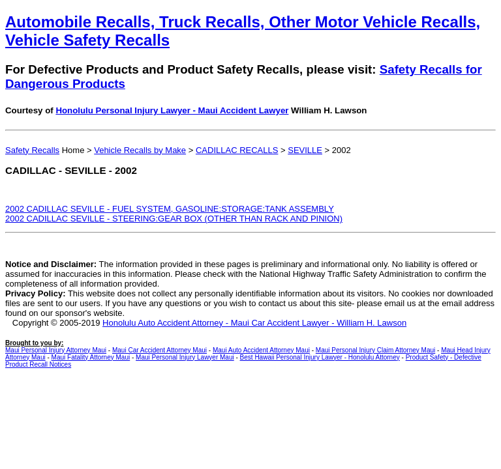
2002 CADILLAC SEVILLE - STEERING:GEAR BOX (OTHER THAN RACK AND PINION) (173, 218)
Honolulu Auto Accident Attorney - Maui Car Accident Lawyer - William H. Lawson (254, 323)
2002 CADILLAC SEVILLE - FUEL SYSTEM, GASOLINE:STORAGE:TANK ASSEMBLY (169, 209)
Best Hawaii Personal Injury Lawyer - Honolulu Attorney (320, 357)
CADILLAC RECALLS (237, 150)
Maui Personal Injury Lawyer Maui (185, 357)
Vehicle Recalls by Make (140, 150)
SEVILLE (305, 150)
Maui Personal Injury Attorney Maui (55, 350)
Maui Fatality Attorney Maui (91, 357)
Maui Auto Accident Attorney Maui (261, 350)
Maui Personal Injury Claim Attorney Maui (375, 350)
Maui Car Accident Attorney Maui (159, 350)
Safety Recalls (32, 150)
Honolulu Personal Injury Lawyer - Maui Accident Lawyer (171, 110)
